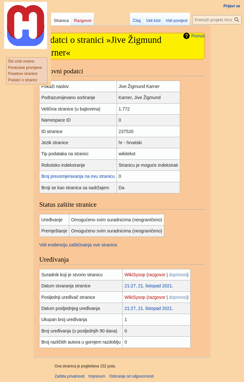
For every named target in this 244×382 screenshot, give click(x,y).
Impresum (96, 376)
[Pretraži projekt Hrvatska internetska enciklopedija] (217, 19)
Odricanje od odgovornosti (131, 376)
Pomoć (198, 35)
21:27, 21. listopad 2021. (149, 285)
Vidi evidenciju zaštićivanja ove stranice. (78, 244)
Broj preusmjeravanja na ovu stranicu (78, 176)
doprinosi (178, 274)
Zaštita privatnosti (70, 376)
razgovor (156, 274)
